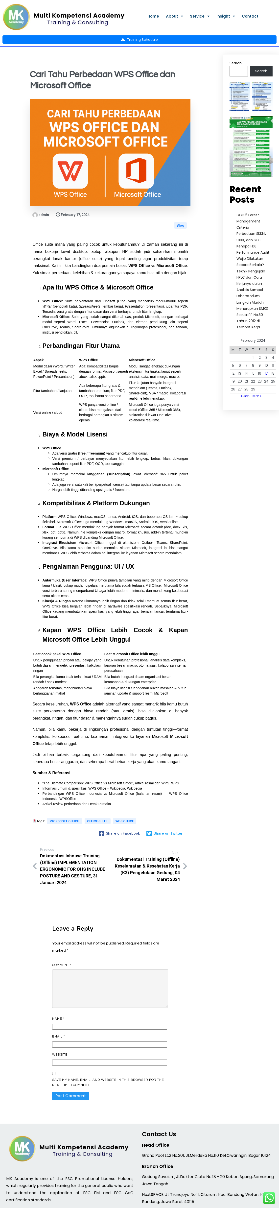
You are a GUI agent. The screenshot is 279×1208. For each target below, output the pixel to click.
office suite (97, 797)
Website (60, 1025)
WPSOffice (67, 771)
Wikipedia (134, 761)
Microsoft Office (64, 797)
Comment (61, 935)
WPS (175, 755)
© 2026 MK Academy (139, 1201)
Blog (180, 195)
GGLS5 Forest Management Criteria (248, 198)
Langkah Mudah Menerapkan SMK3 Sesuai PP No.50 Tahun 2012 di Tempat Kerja (252, 292)
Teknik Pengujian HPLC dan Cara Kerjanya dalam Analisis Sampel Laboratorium (250, 261)
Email (58, 1007)
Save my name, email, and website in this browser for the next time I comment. (108, 1052)
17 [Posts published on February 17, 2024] (266, 350)
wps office (45, 802)
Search (236, 40)
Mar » (257, 373)
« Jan (245, 373)
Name (58, 989)
